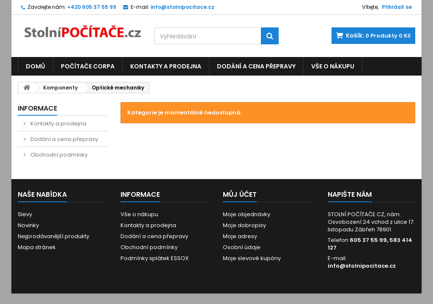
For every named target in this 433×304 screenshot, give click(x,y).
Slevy (25, 214)
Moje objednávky (246, 214)
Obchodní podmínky (58, 155)
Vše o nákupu (332, 66)
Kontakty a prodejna (165, 66)
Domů (35, 66)
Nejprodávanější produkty (53, 236)
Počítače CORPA (88, 66)
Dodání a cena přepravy (256, 66)
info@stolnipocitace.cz (362, 266)
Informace (37, 108)
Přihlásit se (397, 7)
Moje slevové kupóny (252, 258)
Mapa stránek (37, 247)
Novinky (28, 225)
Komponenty (60, 87)
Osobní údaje (241, 247)
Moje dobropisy (244, 225)
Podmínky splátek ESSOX (155, 258)
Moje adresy (240, 236)
